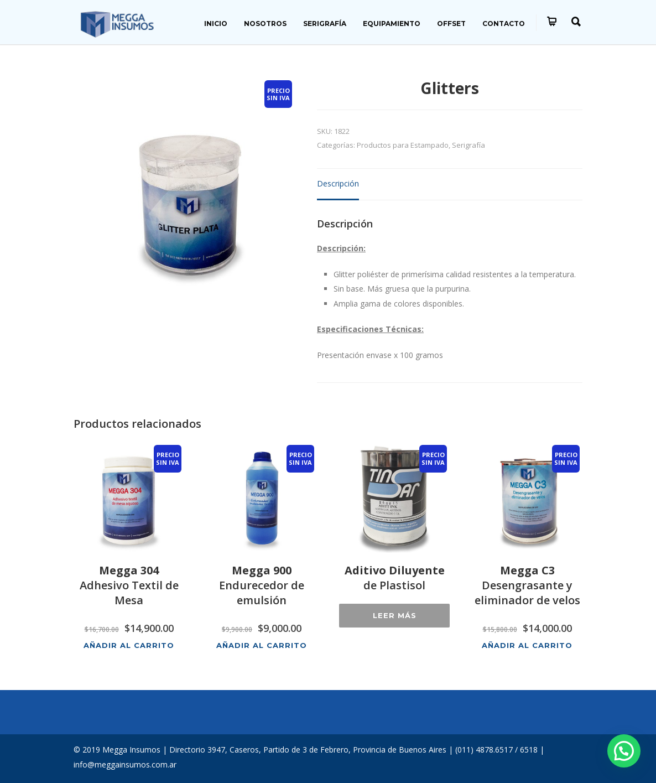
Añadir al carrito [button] (129, 645)
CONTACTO (503, 23)
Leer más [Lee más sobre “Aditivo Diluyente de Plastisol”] (394, 615)
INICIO (215, 23)
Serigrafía (468, 145)
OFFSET (451, 23)
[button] (624, 751)
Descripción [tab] (338, 183)
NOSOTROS (265, 23)
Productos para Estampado (403, 145)
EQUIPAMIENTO (391, 23)
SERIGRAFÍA (324, 23)
